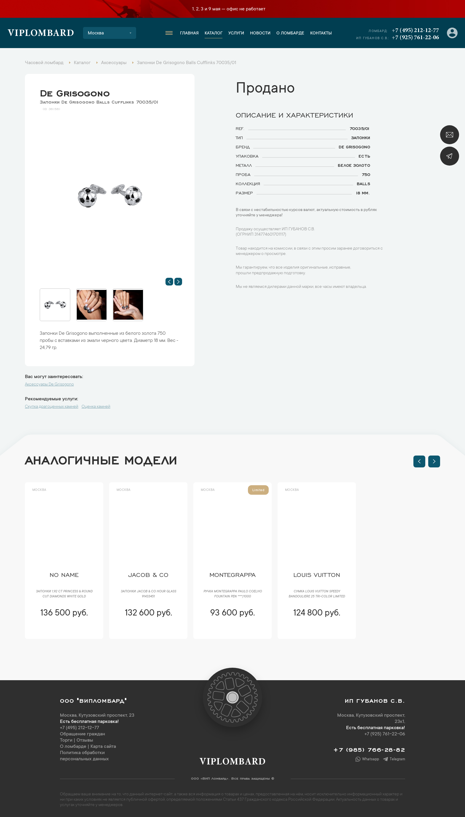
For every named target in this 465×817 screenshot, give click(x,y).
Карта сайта (103, 746)
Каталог (213, 33)
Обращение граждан (82, 734)
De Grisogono (75, 92)
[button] (169, 281)
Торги (66, 740)
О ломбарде (290, 33)
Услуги (236, 33)
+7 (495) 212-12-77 (415, 31)
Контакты (321, 33)
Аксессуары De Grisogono (49, 384)
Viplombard (40, 34)
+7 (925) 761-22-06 (415, 38)
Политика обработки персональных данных (84, 756)
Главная (189, 33)
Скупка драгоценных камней (51, 406)
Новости (260, 33)
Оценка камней (96, 406)
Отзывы (85, 740)
